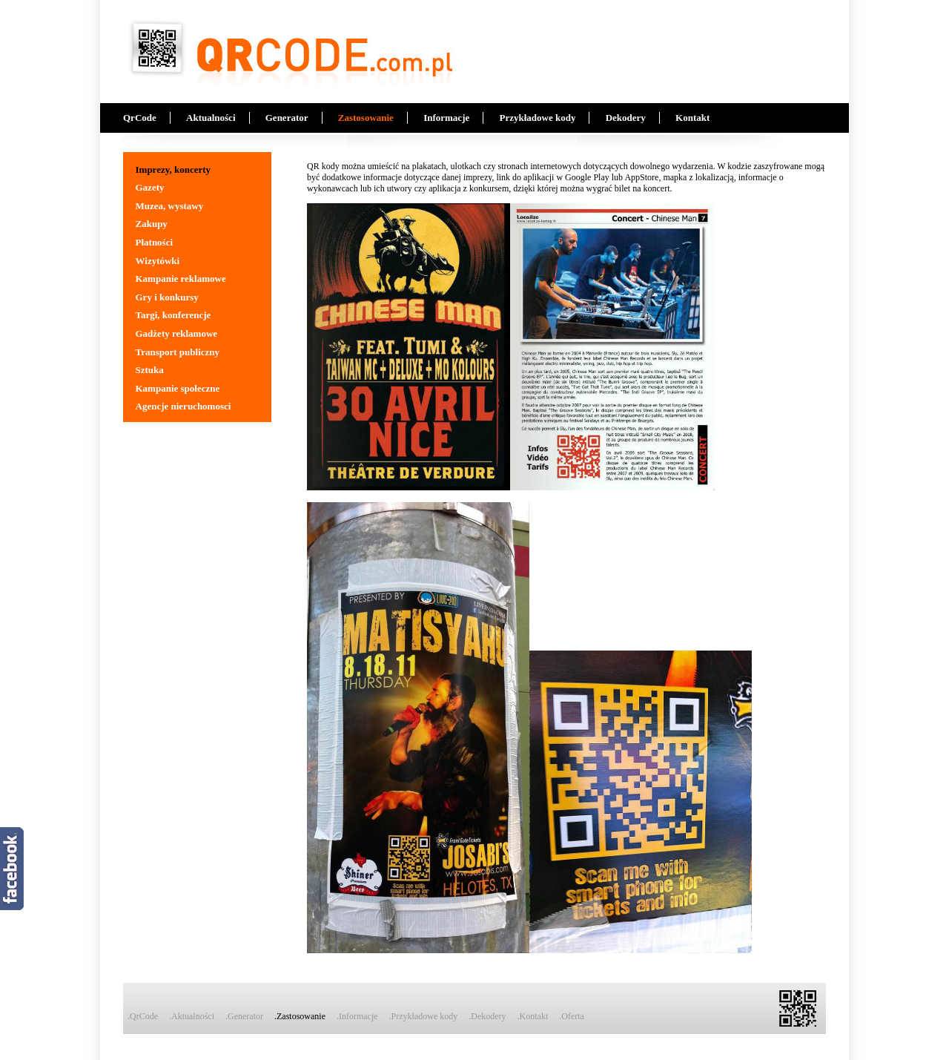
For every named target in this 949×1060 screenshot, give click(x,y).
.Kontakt (533, 1016)
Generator (286, 117)
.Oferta (571, 1016)
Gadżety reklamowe (177, 333)
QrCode (139, 117)
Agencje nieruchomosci (183, 406)
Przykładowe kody (537, 117)
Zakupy (152, 223)
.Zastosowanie (299, 1016)
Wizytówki (158, 260)
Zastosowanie (366, 117)
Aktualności (210, 117)
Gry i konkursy (167, 297)
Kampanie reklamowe (181, 278)
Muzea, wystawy (170, 205)
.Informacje (357, 1016)
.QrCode (143, 1016)
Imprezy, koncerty (173, 169)
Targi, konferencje (173, 314)
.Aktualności (191, 1016)
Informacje (446, 117)
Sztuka (150, 369)
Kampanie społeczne (178, 388)
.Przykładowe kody (423, 1016)
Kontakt (692, 117)
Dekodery (626, 117)
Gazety (150, 187)
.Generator (244, 1016)
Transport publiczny (178, 352)
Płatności (154, 242)
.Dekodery (487, 1016)
